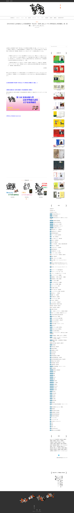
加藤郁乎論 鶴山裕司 (54, 364)
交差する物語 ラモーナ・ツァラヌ (57, 323)
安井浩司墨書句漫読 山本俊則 (56, 357)
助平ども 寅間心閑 (54, 240)
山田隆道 (51, 450)
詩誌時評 (51, 17)
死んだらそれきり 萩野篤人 (56, 329)
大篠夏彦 (54, 440)
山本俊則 (55, 450)
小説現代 (53, 387)
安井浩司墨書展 (54, 215)
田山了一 (55, 446)
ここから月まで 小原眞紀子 (55, 302)
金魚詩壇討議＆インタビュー (56, 225)
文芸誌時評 (46, 17)
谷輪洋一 (51, 446)
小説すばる (54, 386)
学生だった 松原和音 (54, 245)
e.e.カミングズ (52, 439)
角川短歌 (52, 395)
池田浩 (65, 439)
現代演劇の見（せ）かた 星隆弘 (56, 406)
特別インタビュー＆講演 (55, 224)
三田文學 (53, 380)
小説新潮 (53, 384)
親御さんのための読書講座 (55, 430)
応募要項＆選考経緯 (55, 220)
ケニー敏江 (63, 442)
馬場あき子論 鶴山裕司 (55, 361)
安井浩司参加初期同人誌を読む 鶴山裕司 (57, 359)
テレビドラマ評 (53, 417)
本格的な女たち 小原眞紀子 (55, 231)
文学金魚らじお (52, 210)
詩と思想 (52, 398)
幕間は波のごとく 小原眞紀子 (56, 229)
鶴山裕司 (58, 446)
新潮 (52, 373)
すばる (53, 377)
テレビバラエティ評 (54, 419)
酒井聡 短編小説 (53, 249)
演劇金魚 (52, 408)
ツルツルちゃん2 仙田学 (55, 298)
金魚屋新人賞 (12, 17)
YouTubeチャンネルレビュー (55, 421)
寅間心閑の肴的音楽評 (54, 414)
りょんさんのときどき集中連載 (56, 318)
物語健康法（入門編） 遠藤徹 (55, 278)
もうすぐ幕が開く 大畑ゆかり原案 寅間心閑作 (58, 243)
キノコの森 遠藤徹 (54, 280)
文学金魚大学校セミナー (55, 214)
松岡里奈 (51, 449)
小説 (26, 17)
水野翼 (62, 449)
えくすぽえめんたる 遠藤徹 (56, 282)
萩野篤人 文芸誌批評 (55, 369)
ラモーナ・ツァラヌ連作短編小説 (56, 269)
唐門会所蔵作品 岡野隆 (55, 355)
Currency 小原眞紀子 (54, 300)
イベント (22, 17)
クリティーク (34, 17)
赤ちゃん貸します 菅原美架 (55, 289)
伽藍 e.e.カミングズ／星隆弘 (56, 258)
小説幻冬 (53, 389)
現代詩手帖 (53, 400)
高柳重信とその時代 (54, 350)
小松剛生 (51, 443)
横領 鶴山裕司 (53, 256)
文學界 (53, 371)
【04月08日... (12, 197)
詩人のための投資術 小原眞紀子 (56, 320)
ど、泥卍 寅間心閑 (54, 236)
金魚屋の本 (52, 208)
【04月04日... (27, 197)
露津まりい (63, 446)
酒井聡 (55, 443)
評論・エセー (53, 426)
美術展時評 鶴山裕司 (54, 412)
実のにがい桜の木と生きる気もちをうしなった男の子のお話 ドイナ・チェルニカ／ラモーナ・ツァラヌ (58, 264)
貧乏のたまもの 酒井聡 (55, 316)
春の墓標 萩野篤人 (54, 287)
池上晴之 (61, 439)
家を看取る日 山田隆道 (55, 296)
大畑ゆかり (58, 440)
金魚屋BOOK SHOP (34, 507)
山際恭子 (65, 449)
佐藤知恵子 (58, 443)
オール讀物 (54, 382)
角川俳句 (52, 391)
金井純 (59, 442)
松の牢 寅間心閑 (53, 242)
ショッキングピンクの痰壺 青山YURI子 (57, 291)
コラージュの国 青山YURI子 (55, 234)
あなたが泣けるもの (54, 321)
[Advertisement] (37, 35)
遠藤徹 (51, 440)
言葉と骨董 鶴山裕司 (54, 410)
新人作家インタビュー (55, 227)
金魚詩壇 (29, 17)
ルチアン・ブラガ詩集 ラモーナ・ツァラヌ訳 (58, 273)
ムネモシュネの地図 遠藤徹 (55, 284)
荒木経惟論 (53, 368)
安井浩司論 (52, 353)
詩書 (51, 424)
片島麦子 (55, 442)
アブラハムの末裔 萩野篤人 (56, 327)
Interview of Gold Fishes (55, 222)
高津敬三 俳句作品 (53, 309)
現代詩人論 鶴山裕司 (54, 346)
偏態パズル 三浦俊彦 (54, 294)
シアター (42, 17)
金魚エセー (53, 325)
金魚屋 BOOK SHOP (61, 17)
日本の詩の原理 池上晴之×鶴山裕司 (56, 314)
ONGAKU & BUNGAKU (54, 415)
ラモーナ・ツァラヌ (60, 450)
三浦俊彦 (58, 449)
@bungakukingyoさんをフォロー (62, 457)
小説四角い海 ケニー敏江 (55, 251)
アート (38, 17)
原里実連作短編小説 (54, 233)
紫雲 (61, 443)
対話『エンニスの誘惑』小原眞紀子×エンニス (58, 312)
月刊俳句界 (53, 393)
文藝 (52, 378)
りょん (66, 450)
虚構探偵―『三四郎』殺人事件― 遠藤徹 (58, 277)
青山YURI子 (57, 439)
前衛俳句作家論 (53, 348)
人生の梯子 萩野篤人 (54, 330)
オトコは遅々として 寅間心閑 (56, 238)
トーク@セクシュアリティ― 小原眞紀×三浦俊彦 (58, 311)
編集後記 (55, 17)
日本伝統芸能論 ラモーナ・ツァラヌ (57, 366)
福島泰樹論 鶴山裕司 (54, 362)
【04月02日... (41, 197)
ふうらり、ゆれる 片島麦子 (55, 252)
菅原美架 (64, 443)
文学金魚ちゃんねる (53, 212)
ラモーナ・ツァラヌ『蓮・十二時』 (56, 271)
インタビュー (18, 17)
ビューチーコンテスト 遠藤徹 (55, 275)
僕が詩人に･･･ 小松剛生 (55, 293)
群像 (52, 375)
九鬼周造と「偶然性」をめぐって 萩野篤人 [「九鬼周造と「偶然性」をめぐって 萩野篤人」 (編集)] (60, 335)
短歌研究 (52, 396)
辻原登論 (52, 344)
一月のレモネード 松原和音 (55, 247)
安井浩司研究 (53, 352)
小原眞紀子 (52, 442)
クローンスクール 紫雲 (55, 285)
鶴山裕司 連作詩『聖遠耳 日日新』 (56, 303)
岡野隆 (62, 440)
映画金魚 (52, 402)
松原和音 (55, 449)
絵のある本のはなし (54, 428)
